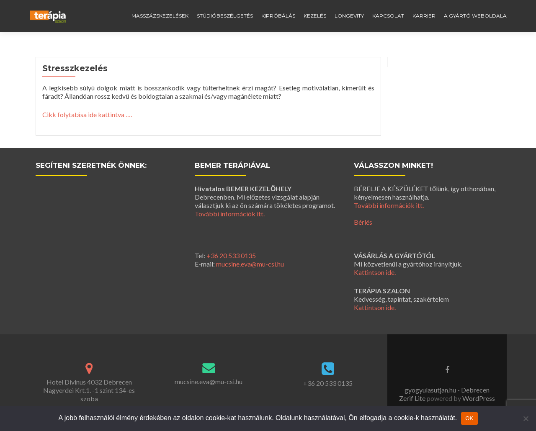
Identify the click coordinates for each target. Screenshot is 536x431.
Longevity (349, 16)
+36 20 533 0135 (231, 255)
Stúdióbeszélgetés (225, 16)
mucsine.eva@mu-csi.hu (250, 264)
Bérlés (363, 222)
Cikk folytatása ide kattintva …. (87, 114)
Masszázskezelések (159, 16)
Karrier (424, 16)
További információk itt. (230, 214)
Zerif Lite (413, 398)
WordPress (478, 398)
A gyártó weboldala (475, 16)
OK (469, 418)
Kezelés (315, 16)
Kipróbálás (278, 16)
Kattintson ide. (375, 272)
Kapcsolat (388, 16)
